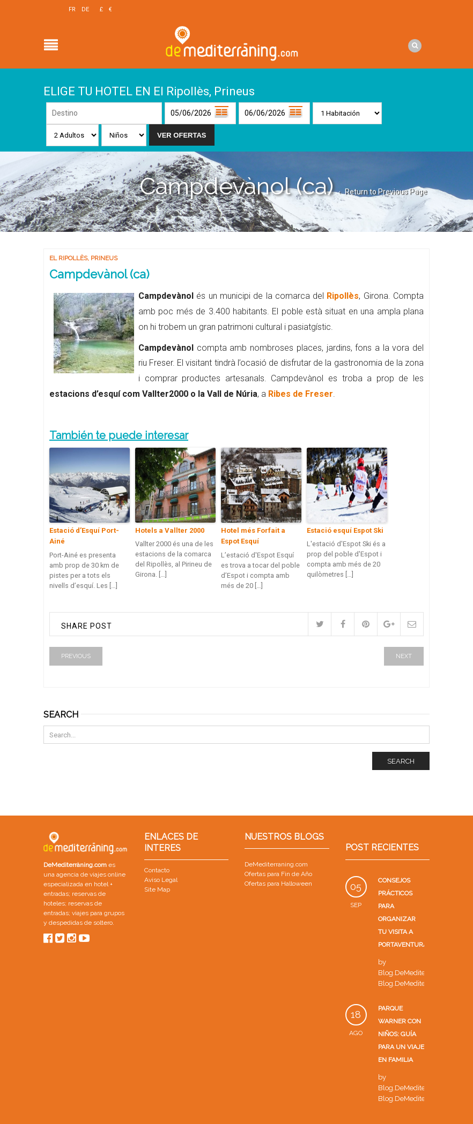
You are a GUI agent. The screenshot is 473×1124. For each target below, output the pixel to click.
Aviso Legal (161, 878)
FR (72, 9)
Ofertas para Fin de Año (278, 873)
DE (85, 9)
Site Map (157, 888)
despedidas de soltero (81, 921)
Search (401, 760)
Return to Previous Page (386, 190)
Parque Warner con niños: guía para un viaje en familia (401, 1033)
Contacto (156, 868)
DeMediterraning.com (276, 863)
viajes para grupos (98, 911)
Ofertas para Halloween (278, 882)
